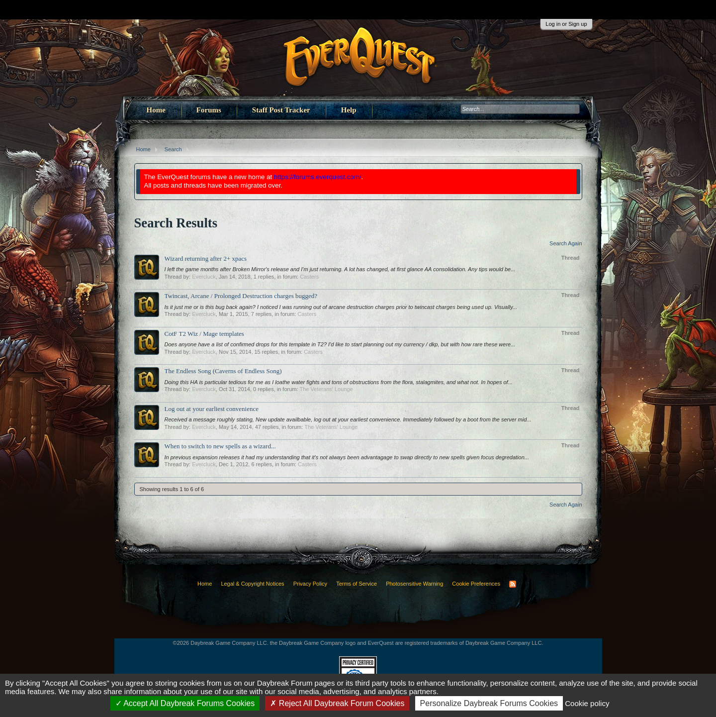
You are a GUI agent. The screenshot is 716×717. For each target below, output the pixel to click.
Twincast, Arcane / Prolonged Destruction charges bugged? (241, 296)
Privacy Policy (310, 584)
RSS (512, 584)
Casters (309, 277)
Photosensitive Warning (414, 584)
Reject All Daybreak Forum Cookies (337, 703)
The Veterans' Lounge (326, 389)
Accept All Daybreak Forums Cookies (185, 703)
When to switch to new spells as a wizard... (220, 446)
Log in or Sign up (566, 24)
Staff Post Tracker (281, 110)
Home (156, 110)
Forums (208, 110)
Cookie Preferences (476, 584)
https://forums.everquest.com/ (317, 177)
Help (349, 110)
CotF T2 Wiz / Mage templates (204, 333)
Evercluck (204, 277)
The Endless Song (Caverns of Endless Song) (223, 371)
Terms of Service (356, 584)
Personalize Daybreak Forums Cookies (489, 703)
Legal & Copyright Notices (252, 584)
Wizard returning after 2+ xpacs (206, 258)
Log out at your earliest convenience (212, 408)
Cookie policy (587, 703)
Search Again (565, 243)
